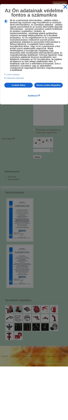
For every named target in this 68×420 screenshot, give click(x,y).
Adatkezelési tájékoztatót (46, 186)
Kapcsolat (50, 410)
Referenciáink (29, 410)
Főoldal (4, 410)
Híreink (40, 410)
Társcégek (61, 410)
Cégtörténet (15, 410)
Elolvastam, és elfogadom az (47, 184)
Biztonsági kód (8, 192)
